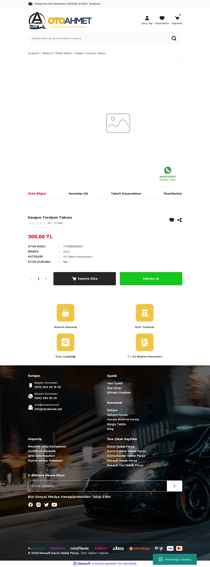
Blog (110, 429)
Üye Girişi (114, 388)
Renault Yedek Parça (122, 460)
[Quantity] (38, 278)
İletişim (112, 410)
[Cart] (177, 20)
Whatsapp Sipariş (175, 559)
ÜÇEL (67, 251)
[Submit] (174, 486)
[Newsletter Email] (105, 486)
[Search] (105, 38)
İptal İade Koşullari (41, 456)
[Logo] (60, 20)
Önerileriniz (173, 193)
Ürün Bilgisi (37, 193)
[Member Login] (147, 20)
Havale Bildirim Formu (123, 420)
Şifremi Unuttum (119, 392)
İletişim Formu (117, 415)
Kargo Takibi (116, 424)
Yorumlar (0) (78, 193)
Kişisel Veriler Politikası (45, 460)
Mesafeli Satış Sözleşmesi (47, 446)
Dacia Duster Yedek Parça (126, 456)
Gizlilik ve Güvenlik (42, 451)
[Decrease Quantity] (31, 278)
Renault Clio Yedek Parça (125, 465)
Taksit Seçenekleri (126, 193)
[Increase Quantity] (46, 278)
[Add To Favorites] (171, 220)
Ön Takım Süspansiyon (79, 256)
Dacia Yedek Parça (120, 446)
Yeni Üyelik (115, 383)
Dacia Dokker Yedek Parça (126, 451)
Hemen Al (151, 278)
